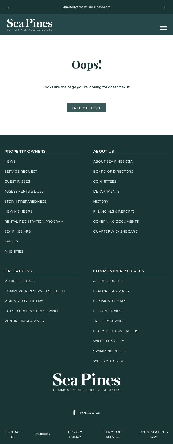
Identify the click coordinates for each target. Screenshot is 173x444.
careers (42, 434)
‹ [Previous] (8, 7)
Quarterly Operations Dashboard (87, 7)
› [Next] (164, 7)
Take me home (86, 108)
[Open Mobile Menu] (163, 28)
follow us (90, 413)
